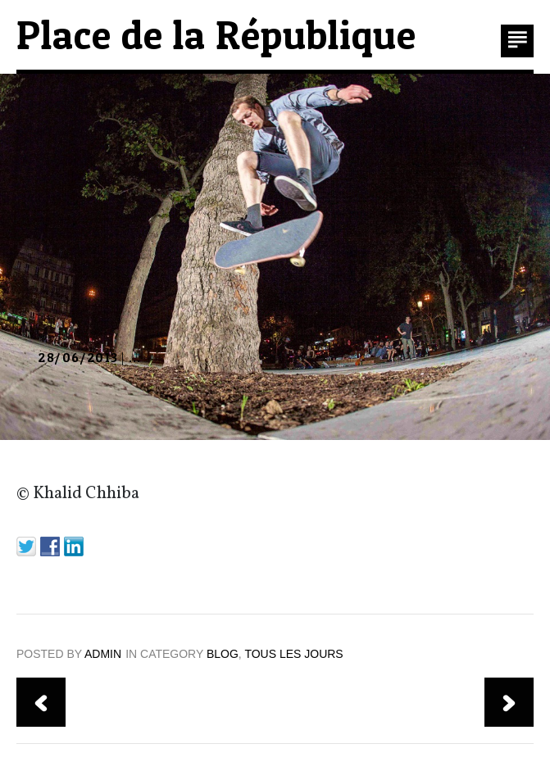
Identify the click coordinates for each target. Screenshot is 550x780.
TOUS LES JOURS (293, 653)
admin (102, 653)
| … (89, 359)
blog (223, 653)
